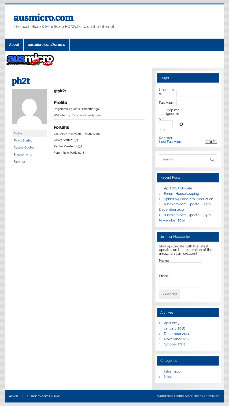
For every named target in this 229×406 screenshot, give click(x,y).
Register (165, 138)
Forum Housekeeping (181, 194)
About (14, 45)
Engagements (23, 154)
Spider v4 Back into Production (188, 199)
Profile (18, 133)
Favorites (20, 161)
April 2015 (171, 323)
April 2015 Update (178, 188)
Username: (166, 91)
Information (173, 371)
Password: (167, 103)
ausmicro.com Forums (46, 45)
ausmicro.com (43, 17)
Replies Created (24, 147)
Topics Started (23, 140)
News (168, 377)
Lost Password (170, 142)
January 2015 (174, 328)
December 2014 (176, 334)
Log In (211, 141)
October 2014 (174, 344)
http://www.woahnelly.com (83, 115)
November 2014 (177, 339)
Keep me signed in (172, 112)
